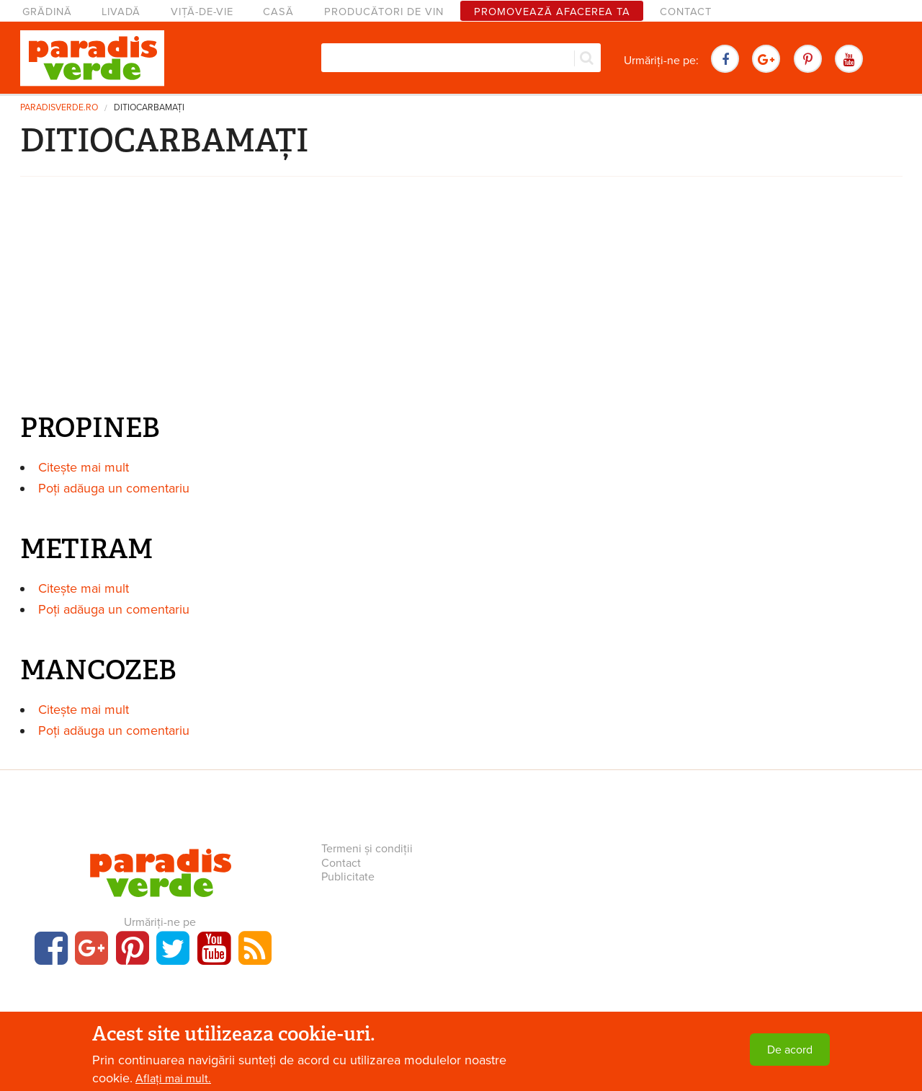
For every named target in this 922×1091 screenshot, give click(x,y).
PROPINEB (90, 428)
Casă (278, 12)
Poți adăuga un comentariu (113, 488)
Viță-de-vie (202, 12)
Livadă (121, 12)
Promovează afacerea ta (552, 12)
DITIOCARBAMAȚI (149, 107)
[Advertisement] (461, 298)
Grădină (47, 12)
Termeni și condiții (367, 849)
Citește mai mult (83, 467)
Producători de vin (384, 12)
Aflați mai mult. (173, 1079)
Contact (686, 12)
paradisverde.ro (59, 107)
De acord (790, 1050)
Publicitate (348, 877)
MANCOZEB (98, 670)
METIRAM (86, 549)
